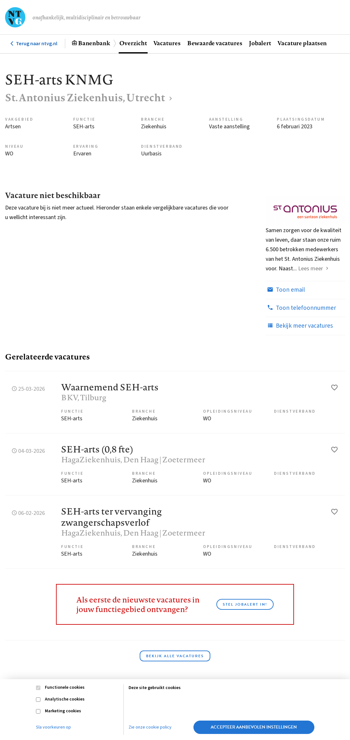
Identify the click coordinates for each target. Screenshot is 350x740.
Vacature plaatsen (302, 43)
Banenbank (94, 43)
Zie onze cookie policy (150, 727)
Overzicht (133, 43)
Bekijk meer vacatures (299, 325)
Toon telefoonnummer (301, 307)
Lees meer (310, 269)
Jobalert (260, 43)
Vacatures (167, 43)
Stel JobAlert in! (245, 604)
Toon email (285, 289)
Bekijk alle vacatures (175, 656)
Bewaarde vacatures (214, 43)
